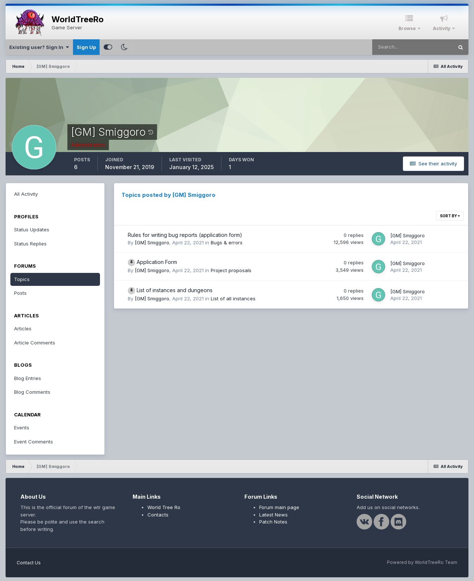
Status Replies (30, 244)
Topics (22, 279)
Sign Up (86, 47)
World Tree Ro (163, 507)
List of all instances (233, 298)
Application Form (157, 262)
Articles (22, 328)
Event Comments (33, 442)
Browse (407, 28)
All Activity (26, 194)
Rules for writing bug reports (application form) (185, 235)
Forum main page (279, 507)
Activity (442, 28)
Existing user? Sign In (39, 47)
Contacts (157, 515)
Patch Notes (273, 522)
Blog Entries (27, 378)
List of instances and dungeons (175, 290)
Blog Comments (32, 392)
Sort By (450, 216)
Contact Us (29, 562)
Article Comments (34, 343)
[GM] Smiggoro (152, 242)
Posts (20, 293)
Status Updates (31, 229)
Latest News (273, 515)
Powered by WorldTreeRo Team (422, 562)
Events (21, 427)
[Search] (412, 47)
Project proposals (231, 270)
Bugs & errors (227, 242)
